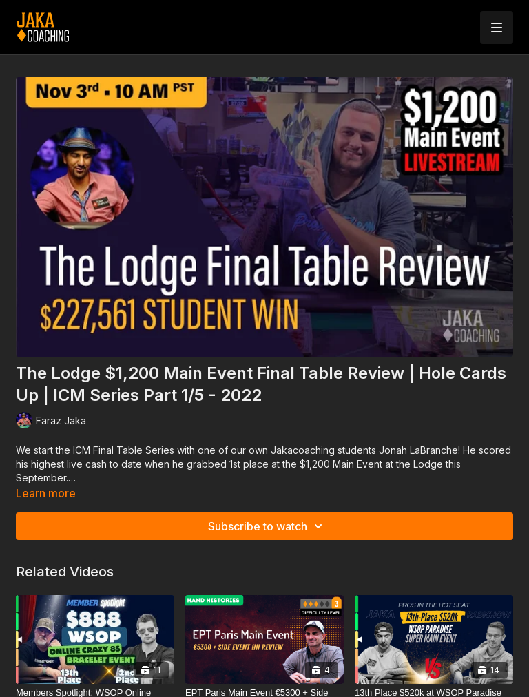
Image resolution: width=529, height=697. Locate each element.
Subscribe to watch (267, 526)
